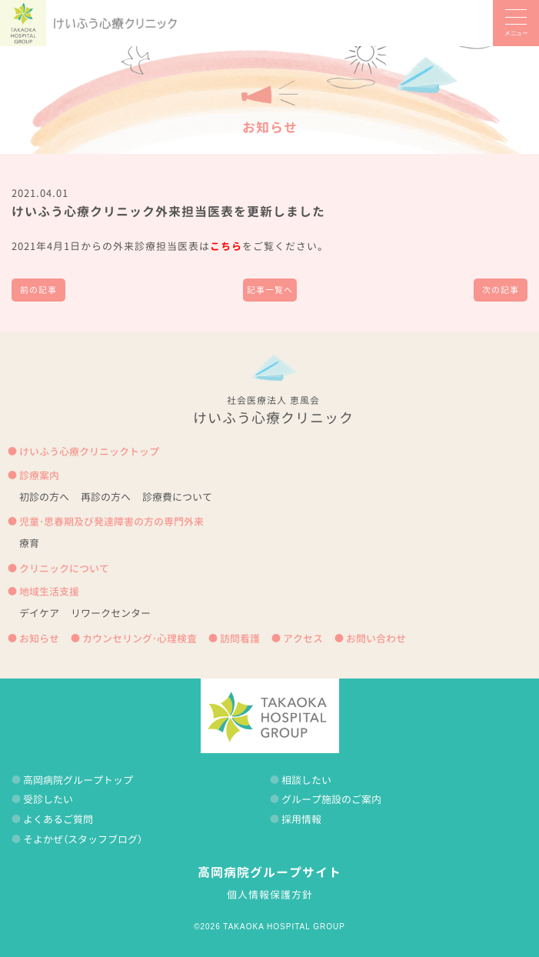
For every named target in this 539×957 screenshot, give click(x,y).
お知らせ (270, 127)
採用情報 (301, 819)
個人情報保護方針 (270, 895)
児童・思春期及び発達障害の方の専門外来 (111, 522)
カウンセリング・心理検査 (139, 638)
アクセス (303, 638)
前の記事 (38, 290)
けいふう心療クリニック (115, 23)
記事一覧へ (270, 290)
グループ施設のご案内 (331, 799)
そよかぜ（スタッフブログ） (82, 839)
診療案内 (39, 475)
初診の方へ (44, 497)
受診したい (48, 799)
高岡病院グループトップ (78, 780)
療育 (29, 543)
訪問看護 (240, 638)
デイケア (39, 613)
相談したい (306, 780)
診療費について (177, 497)
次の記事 (500, 290)
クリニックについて (64, 568)
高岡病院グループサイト (269, 872)
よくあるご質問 (58, 819)
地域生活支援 (49, 592)
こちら (226, 246)
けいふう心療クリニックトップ (89, 451)
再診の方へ (106, 497)
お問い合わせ (376, 638)
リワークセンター (111, 613)
